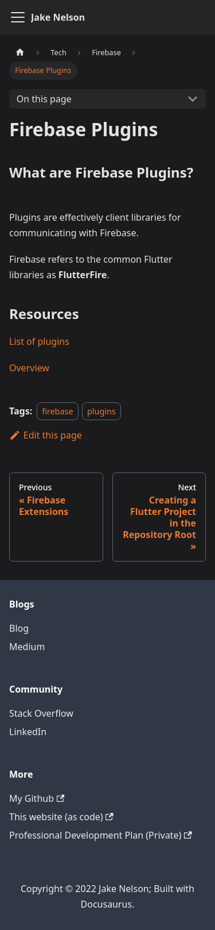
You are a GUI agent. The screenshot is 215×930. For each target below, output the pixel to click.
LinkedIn (27, 731)
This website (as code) (61, 816)
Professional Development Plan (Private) (100, 835)
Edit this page (45, 435)
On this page (44, 99)
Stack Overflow (41, 713)
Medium (27, 646)
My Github (36, 798)
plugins (101, 411)
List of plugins (39, 341)
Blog (19, 628)
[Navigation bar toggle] (17, 17)
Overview (29, 368)
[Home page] (20, 53)
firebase (57, 411)
